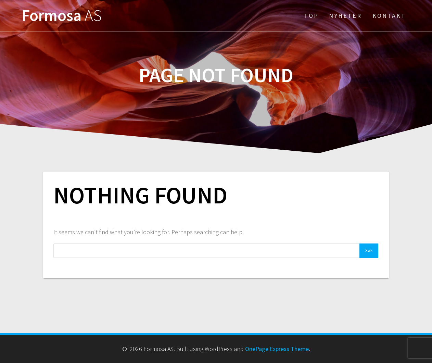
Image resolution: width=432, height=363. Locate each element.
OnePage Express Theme (277, 349)
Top (311, 16)
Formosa (62, 16)
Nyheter (345, 16)
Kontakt (389, 16)
